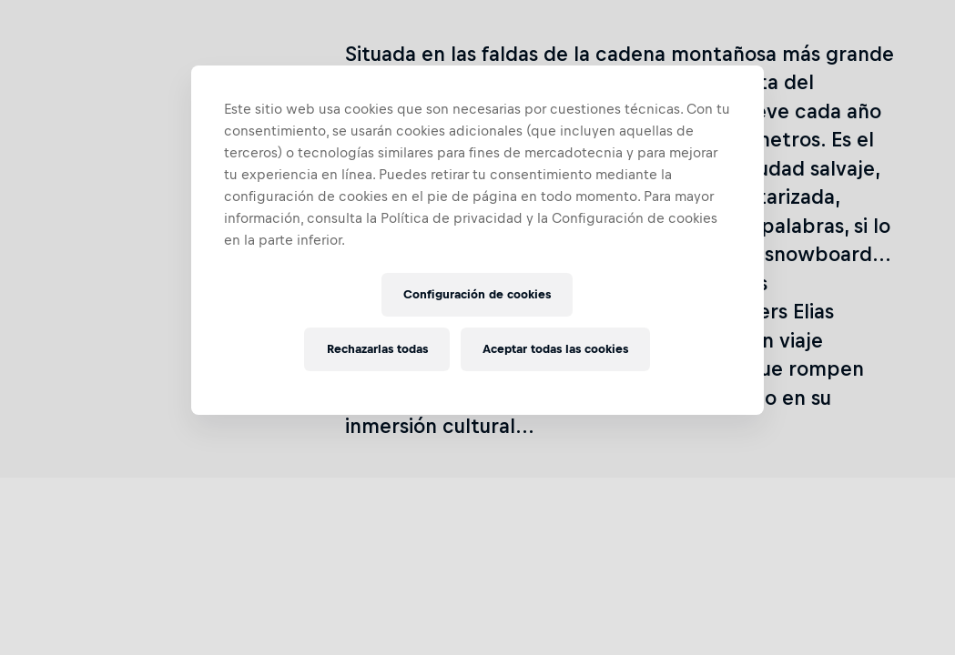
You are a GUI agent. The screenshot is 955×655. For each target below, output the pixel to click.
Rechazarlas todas (377, 349)
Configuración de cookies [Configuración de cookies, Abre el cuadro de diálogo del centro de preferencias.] (477, 294)
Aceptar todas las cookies (555, 349)
